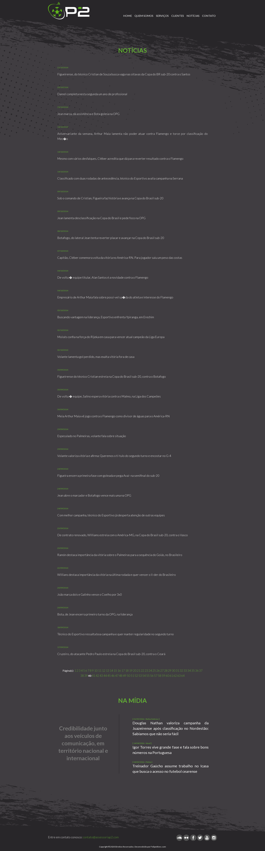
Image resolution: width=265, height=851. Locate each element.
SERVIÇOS (162, 15)
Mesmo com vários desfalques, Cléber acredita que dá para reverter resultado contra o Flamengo (120, 158)
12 (103, 670)
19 (130, 670)
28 (165, 670)
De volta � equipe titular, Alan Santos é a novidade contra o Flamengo (102, 277)
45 (109, 675)
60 (167, 675)
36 (197, 670)
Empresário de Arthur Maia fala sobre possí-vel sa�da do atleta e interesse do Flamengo (115, 297)
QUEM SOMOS (144, 15)
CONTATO (209, 15)
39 (86, 675)
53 (140, 675)
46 (113, 675)
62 (175, 675)
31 (177, 670)
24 (150, 670)
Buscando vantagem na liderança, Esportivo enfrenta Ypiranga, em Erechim (105, 317)
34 (189, 670)
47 (116, 675)
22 (142, 670)
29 (169, 670)
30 (173, 670)
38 (82, 675)
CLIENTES (177, 15)
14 (111, 670)
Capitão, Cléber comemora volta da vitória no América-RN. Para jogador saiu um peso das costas (119, 257)
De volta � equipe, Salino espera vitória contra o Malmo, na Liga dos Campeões (109, 396)
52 (136, 675)
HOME (127, 15)
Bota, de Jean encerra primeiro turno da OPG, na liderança (94, 614)
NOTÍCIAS (193, 15)
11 (99, 670)
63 (179, 675)
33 (185, 670)
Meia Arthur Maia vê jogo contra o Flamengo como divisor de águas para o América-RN (113, 416)
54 (144, 675)
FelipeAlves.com (158, 846)
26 (158, 670)
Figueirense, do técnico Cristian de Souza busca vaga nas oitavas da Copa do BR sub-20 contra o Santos (123, 74)
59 (163, 675)
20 (134, 670)
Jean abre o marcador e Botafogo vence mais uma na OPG (94, 495)
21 (138, 670)
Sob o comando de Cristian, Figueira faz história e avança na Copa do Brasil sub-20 (110, 198)
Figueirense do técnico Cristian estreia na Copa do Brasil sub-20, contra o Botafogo (111, 376)
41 (93, 675)
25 (154, 670)
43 (101, 675)
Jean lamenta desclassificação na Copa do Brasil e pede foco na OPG (101, 218)
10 (96, 670)
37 (200, 670)
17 (123, 670)
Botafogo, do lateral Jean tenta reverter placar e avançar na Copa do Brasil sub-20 (110, 238)
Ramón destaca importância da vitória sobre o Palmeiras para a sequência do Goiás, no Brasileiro (119, 555)
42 (97, 675)
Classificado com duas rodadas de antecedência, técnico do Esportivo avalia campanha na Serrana (120, 178)
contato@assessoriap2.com (101, 837)
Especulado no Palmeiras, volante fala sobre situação (91, 436)
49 (124, 675)
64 (183, 675)
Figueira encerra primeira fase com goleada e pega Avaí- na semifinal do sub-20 (108, 475)
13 (107, 670)
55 (148, 675)
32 (181, 670)
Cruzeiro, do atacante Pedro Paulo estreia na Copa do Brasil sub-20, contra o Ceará (111, 654)
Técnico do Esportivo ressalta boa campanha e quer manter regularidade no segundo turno (115, 634)
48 (120, 675)
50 (128, 675)
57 (155, 675)
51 (132, 675)
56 (151, 675)
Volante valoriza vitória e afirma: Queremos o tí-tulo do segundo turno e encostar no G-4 (114, 456)
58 (159, 675)
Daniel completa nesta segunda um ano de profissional (92, 94)
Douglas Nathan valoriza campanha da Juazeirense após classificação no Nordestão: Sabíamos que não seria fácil (170, 728)
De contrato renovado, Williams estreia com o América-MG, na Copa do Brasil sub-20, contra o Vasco (122, 535)
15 (115, 670)
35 (193, 670)
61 (171, 675)
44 (105, 675)
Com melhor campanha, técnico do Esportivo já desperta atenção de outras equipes (111, 515)
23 (146, 670)
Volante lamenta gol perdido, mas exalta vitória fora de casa (95, 357)
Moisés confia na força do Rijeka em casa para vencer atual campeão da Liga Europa (110, 337)
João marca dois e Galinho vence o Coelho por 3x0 (89, 594)
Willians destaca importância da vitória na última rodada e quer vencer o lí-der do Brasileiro (116, 574)
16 (119, 670)
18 (127, 670)
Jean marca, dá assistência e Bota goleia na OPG (88, 114)
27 (162, 670)
